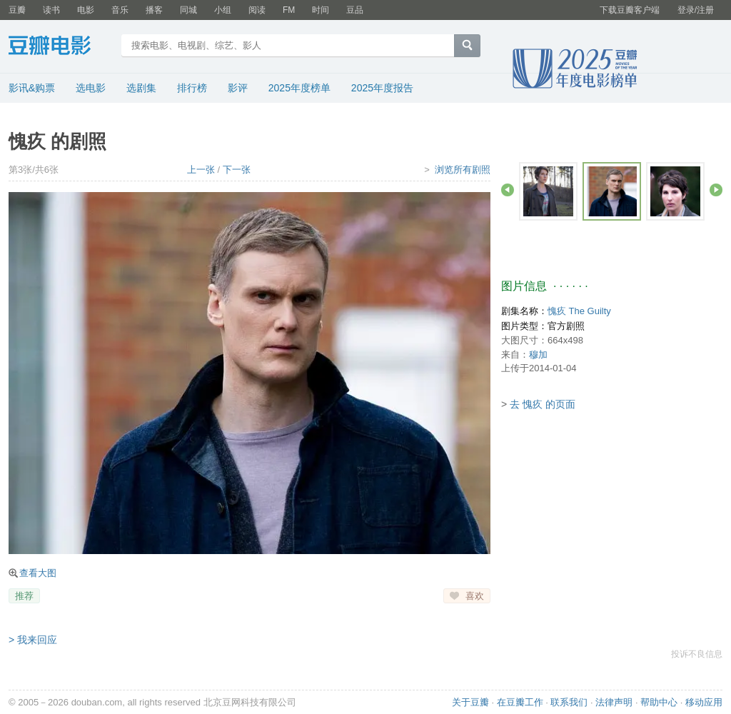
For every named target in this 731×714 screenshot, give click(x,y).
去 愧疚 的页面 (542, 404)
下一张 (237, 169)
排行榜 (192, 88)
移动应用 (703, 702)
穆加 (538, 354)
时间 (320, 10)
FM (289, 10)
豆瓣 (17, 10)
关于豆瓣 (470, 702)
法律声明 (613, 702)
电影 (85, 10)
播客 (154, 10)
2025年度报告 (382, 88)
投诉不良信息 (696, 654)
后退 (507, 189)
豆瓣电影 (60, 47)
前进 (716, 189)
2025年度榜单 (299, 88)
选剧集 (141, 88)
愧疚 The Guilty (579, 311)
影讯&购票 (32, 88)
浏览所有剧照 (462, 169)
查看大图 (37, 573)
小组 (222, 10)
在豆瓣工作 (520, 702)
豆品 (354, 10)
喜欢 (474, 595)
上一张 (201, 169)
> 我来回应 (33, 639)
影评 (238, 88)
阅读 (257, 10)
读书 (51, 10)
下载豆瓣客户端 (630, 10)
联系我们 (569, 702)
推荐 (24, 595)
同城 (188, 10)
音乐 (119, 10)
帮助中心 (658, 702)
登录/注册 (695, 10)
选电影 (91, 88)
